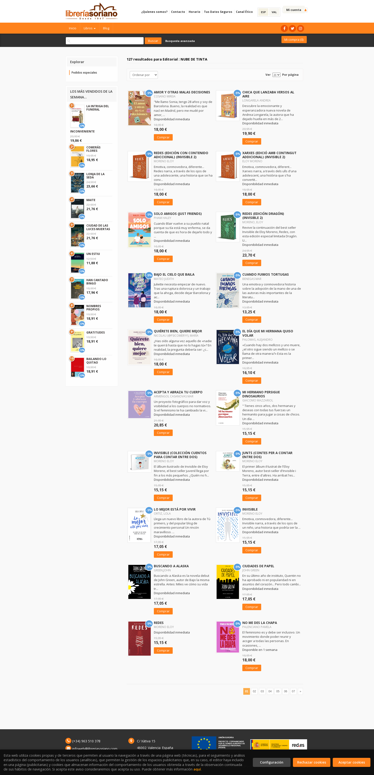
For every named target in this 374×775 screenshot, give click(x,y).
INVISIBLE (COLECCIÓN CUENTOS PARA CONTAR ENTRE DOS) (180, 455)
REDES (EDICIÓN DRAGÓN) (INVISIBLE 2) (263, 215)
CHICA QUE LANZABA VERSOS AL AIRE (268, 94)
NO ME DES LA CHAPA (259, 622)
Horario (194, 12)
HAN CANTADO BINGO (97, 281)
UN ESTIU (93, 254)
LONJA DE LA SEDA (95, 175)
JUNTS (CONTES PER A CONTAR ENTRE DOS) (267, 455)
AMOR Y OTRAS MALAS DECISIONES (182, 92)
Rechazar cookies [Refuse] (311, 762)
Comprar (163, 137)
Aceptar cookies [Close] (351, 762)
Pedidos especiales (84, 73)
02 (254, 691)
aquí (197, 769)
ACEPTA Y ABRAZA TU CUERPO (178, 392)
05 (277, 691)
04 (270, 691)
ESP (263, 12)
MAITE (90, 200)
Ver (268, 74)
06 (285, 691)
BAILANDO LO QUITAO (96, 360)
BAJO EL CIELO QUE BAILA (174, 274)
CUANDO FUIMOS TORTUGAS (265, 274)
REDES (159, 622)
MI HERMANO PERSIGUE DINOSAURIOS (261, 394)
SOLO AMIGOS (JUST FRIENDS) (178, 213)
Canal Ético (244, 12)
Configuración (271, 762)
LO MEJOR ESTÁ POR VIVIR (175, 509)
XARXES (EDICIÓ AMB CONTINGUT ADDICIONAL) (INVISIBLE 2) (269, 155)
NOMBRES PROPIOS (93, 307)
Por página (290, 74)
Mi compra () (293, 39)
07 (293, 691)
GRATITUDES (95, 332)
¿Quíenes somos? (154, 12)
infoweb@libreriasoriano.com (94, 748)
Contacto (178, 12)
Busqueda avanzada (180, 41)
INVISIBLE (250, 509)
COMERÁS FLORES (93, 149)
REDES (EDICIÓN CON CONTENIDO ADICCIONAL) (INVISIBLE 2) (181, 155)
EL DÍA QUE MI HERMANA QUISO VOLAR (267, 333)
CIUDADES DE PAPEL (258, 566)
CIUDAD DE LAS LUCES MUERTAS (98, 227)
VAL (274, 12)
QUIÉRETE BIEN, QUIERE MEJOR (178, 331)
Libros (90, 28)
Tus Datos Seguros (218, 12)
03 (262, 691)
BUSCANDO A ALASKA (171, 566)
